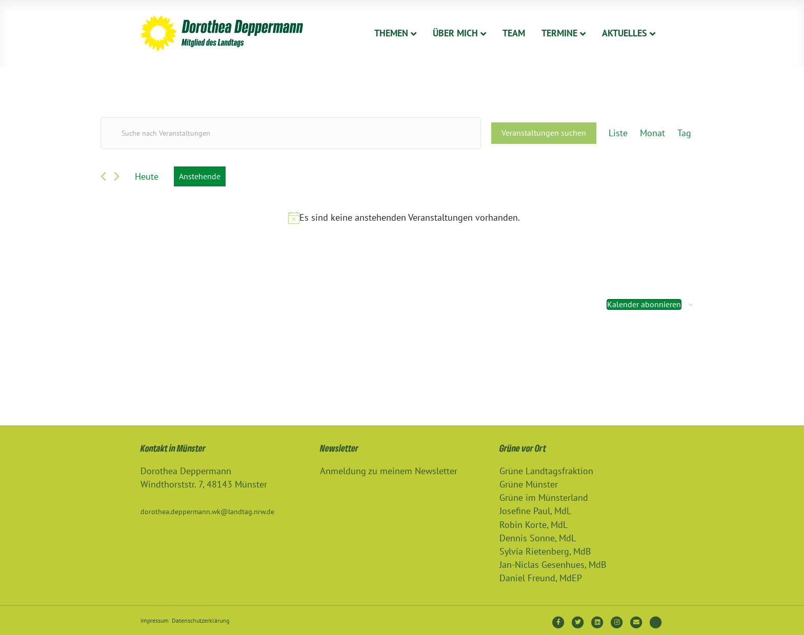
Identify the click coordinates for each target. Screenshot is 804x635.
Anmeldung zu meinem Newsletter (388, 471)
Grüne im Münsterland (543, 497)
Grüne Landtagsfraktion (546, 471)
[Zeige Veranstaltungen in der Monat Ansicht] (652, 133)
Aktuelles (624, 33)
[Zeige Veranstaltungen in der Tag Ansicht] (684, 133)
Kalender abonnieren (644, 304)
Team (513, 33)
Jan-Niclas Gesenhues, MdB (553, 564)
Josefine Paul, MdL (535, 511)
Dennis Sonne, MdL (537, 538)
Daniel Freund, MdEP (540, 578)
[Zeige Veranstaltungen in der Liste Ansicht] (618, 133)
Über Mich (455, 33)
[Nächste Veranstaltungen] (116, 176)
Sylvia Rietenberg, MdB (545, 551)
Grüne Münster (528, 484)
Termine (559, 33)
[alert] (404, 217)
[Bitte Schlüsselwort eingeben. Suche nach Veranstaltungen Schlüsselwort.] (290, 133)
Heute (146, 176)
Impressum (154, 620)
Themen (391, 33)
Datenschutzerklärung (200, 620)
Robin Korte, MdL (533, 525)
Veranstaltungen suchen (543, 133)
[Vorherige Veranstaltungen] (103, 176)
